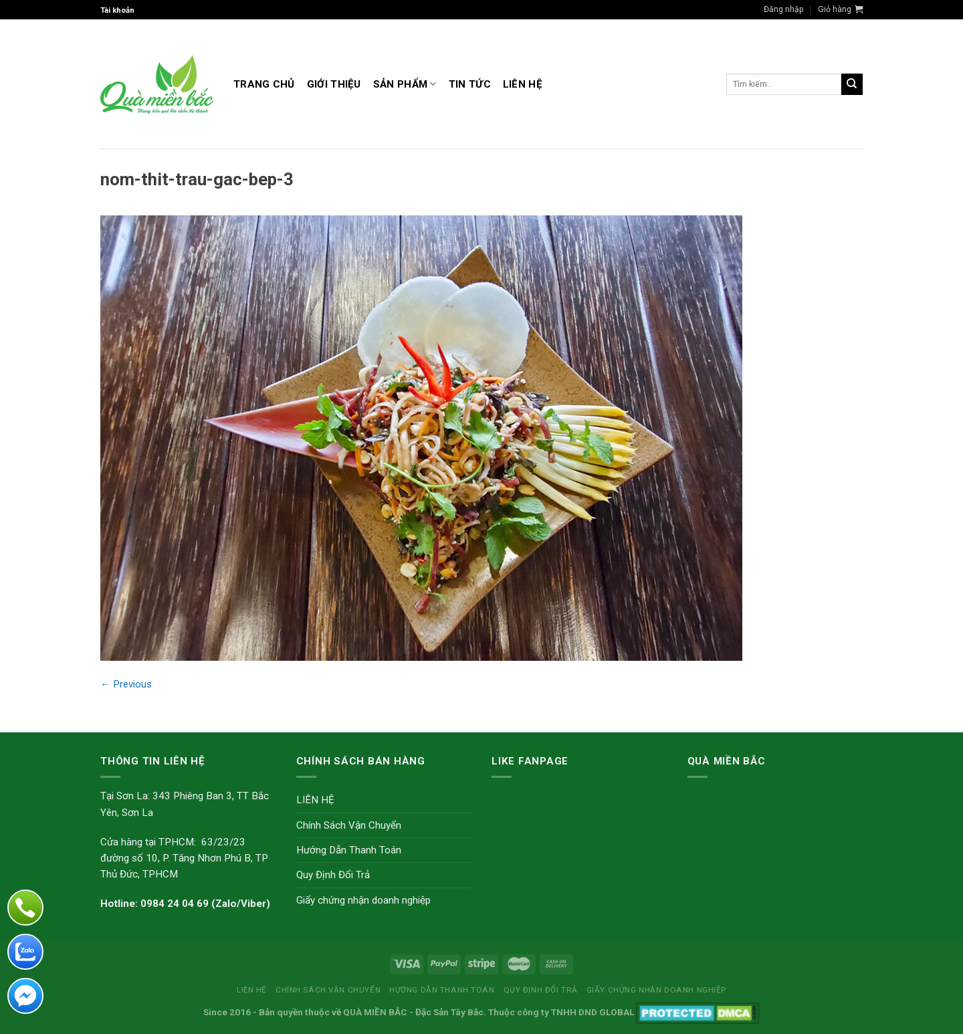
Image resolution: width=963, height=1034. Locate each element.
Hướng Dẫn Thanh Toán (348, 850)
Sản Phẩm (405, 84)
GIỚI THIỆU (334, 84)
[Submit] (852, 84)
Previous (126, 684)
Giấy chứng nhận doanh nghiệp (363, 900)
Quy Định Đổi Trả (333, 875)
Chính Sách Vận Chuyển (348, 825)
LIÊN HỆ (522, 84)
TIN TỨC (470, 84)
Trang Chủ (264, 84)
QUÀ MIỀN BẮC (375, 1012)
